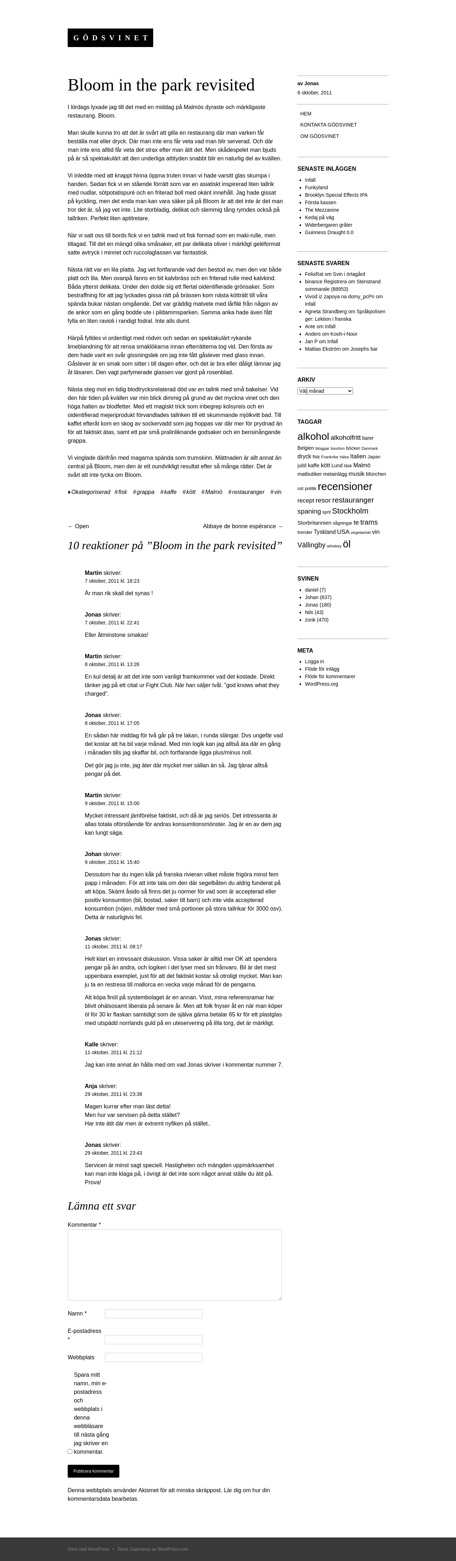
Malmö (213, 492)
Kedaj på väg (319, 217)
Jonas (311, 83)
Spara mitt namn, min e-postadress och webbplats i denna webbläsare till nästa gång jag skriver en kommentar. (91, 1413)
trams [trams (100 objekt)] (369, 522)
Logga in (314, 661)
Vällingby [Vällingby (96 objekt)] (311, 545)
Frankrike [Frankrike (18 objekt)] (329, 457)
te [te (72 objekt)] (356, 522)
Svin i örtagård (349, 274)
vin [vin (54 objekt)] (376, 532)
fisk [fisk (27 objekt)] (316, 456)
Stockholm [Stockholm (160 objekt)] (350, 510)
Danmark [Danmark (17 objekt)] (370, 448)
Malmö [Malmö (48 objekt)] (361, 465)
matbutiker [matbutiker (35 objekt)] (309, 474)
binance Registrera (326, 281)
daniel (311, 590)
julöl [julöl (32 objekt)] (301, 465)
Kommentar (84, 1225)
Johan (311, 597)
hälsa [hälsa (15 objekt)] (344, 457)
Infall (310, 180)
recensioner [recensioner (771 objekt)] (345, 486)
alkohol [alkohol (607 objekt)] (313, 436)
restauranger (248, 492)
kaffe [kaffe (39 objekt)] (313, 465)
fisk (122, 492)
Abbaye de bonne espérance (243, 526)
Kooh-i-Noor (344, 334)
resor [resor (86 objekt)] (323, 500)
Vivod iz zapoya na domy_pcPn (339, 296)
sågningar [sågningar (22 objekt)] (342, 523)
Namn (77, 1313)
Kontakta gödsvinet (328, 125)
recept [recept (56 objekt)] (305, 500)
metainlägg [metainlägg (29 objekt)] (335, 474)
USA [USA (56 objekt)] (343, 532)
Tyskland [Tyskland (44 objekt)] (325, 532)
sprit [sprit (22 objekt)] (326, 512)
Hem (305, 114)
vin (277, 492)
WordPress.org (321, 684)
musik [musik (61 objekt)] (356, 473)
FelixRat (314, 274)
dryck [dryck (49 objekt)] (304, 456)
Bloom (106, 116)
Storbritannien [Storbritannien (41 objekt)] (314, 523)
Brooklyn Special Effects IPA (336, 195)
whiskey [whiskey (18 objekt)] (334, 546)
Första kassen (320, 202)
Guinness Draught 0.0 (329, 232)
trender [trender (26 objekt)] (304, 532)
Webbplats (81, 1357)
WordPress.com (173, 1549)
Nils (309, 612)
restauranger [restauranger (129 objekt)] (353, 500)
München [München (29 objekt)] (376, 474)
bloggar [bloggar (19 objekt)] (322, 448)
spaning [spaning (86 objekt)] (309, 511)
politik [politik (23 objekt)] (310, 488)
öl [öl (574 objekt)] (347, 544)
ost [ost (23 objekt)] (300, 488)
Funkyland (316, 187)
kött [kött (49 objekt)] (325, 465)
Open (78, 526)
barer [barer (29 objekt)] (368, 438)
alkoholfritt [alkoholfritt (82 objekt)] (346, 437)
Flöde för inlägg (322, 669)
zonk (310, 620)
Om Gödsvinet (319, 136)
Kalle (91, 1044)
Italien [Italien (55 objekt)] (358, 456)
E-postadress (84, 1335)
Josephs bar (364, 349)
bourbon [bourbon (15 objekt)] (337, 448)
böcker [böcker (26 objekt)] (353, 448)
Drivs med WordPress (88, 1549)
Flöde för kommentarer (330, 676)
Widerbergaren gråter (328, 225)
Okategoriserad (90, 492)
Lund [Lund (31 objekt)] (336, 465)
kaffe (170, 492)
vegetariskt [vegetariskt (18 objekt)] (361, 532)
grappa (146, 492)
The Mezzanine (322, 210)
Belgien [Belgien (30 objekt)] (305, 448)
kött (191, 492)
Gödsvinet (112, 38)
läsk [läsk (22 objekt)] (348, 465)
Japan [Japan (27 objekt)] (373, 456)
